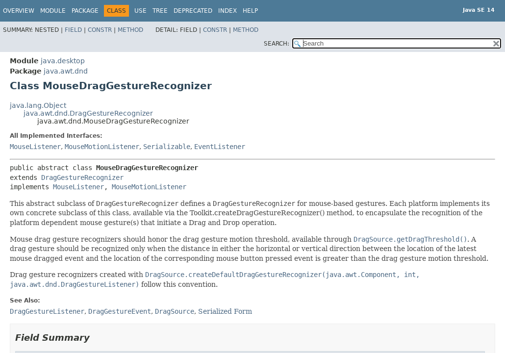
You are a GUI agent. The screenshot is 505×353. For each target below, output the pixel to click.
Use (140, 10)
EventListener (219, 147)
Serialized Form (225, 311)
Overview (18, 10)
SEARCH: (276, 43)
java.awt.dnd (66, 71)
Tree (160, 10)
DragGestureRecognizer (82, 177)
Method (130, 29)
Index (227, 10)
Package (85, 10)
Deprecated (193, 10)
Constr (100, 29)
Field (73, 29)
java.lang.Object (38, 105)
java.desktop (63, 61)
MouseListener (35, 147)
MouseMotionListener (102, 147)
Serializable (166, 147)
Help (250, 10)
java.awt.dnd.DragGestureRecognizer (88, 113)
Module (53, 10)
